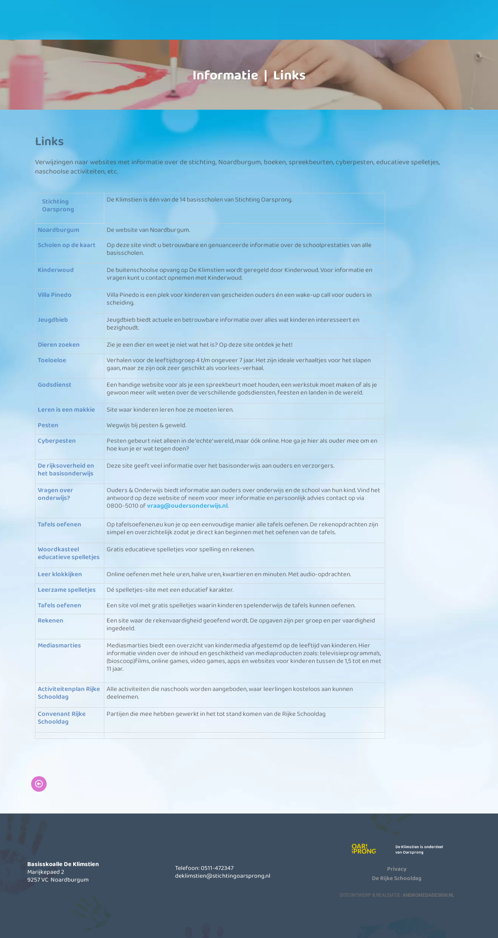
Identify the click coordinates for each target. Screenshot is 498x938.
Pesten (48, 425)
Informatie (244, 23)
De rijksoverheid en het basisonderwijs (66, 469)
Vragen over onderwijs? (55, 494)
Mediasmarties (59, 645)
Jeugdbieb (53, 319)
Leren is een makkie (66, 410)
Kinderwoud (56, 270)
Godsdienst (55, 385)
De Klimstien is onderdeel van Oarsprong (424, 849)
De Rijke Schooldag (396, 878)
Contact (372, 23)
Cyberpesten (57, 440)
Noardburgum (58, 230)
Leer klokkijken (60, 574)
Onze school (180, 23)
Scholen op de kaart (67, 245)
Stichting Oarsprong (58, 205)
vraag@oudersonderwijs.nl (187, 506)
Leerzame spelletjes (67, 589)
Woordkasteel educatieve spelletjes (69, 553)
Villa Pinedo (55, 295)
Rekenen (50, 621)
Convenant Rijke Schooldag (62, 717)
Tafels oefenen (59, 524)
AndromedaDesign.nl (428, 895)
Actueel (308, 23)
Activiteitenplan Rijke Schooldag (69, 693)
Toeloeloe (52, 360)
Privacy (397, 868)
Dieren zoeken (59, 344)
